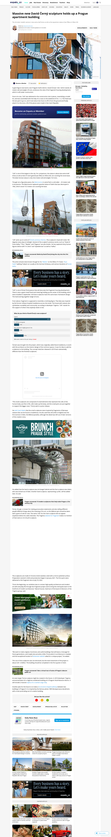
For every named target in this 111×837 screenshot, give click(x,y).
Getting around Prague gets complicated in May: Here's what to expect (86, 315)
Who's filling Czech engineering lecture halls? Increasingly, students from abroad (86, 196)
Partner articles (42, 801)
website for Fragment (52, 516)
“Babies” (45, 262)
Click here (57, 730)
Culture (28, 7)
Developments (82, 28)
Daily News (14, 7)
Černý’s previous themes (38, 240)
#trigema (16, 710)
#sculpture (64, 706)
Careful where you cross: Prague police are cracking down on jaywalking (85, 258)
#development (37, 706)
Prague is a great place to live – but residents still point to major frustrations (86, 277)
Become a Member (63, 112)
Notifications (43, 83)
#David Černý (24, 706)
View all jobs (86, 96)
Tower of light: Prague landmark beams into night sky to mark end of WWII (85, 177)
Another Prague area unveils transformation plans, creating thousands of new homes (40, 774)
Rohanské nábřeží (39, 656)
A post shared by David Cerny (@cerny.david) (42, 396)
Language (96, 7)
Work (71, 7)
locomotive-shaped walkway (48, 687)
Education (59, 7)
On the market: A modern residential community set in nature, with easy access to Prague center (61, 775)
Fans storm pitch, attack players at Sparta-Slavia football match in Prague (85, 119)
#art (15, 706)
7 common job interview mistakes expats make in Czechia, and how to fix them (21, 820)
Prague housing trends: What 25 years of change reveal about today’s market (61, 753)
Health (66, 7)
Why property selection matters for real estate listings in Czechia (21, 752)
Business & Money (86, 7)
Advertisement (68, 268)
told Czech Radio (20, 410)
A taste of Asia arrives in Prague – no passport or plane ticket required (41, 820)
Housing (51, 7)
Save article (32, 83)
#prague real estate (51, 706)
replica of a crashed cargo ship (37, 682)
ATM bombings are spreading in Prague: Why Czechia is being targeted (85, 138)
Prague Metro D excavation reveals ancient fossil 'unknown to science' (84, 215)
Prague (21, 7)
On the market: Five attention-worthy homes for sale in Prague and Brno (61, 820)
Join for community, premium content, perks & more (30, 114)
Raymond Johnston (28, 26)
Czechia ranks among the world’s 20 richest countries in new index (85, 239)
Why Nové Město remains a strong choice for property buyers (41, 752)
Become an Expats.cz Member (29, 111)
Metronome (38, 182)
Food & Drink (36, 7)
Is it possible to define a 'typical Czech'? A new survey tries (86, 296)
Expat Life (44, 7)
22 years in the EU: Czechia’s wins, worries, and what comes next (84, 157)
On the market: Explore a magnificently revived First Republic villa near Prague (19, 774)
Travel (77, 7)
